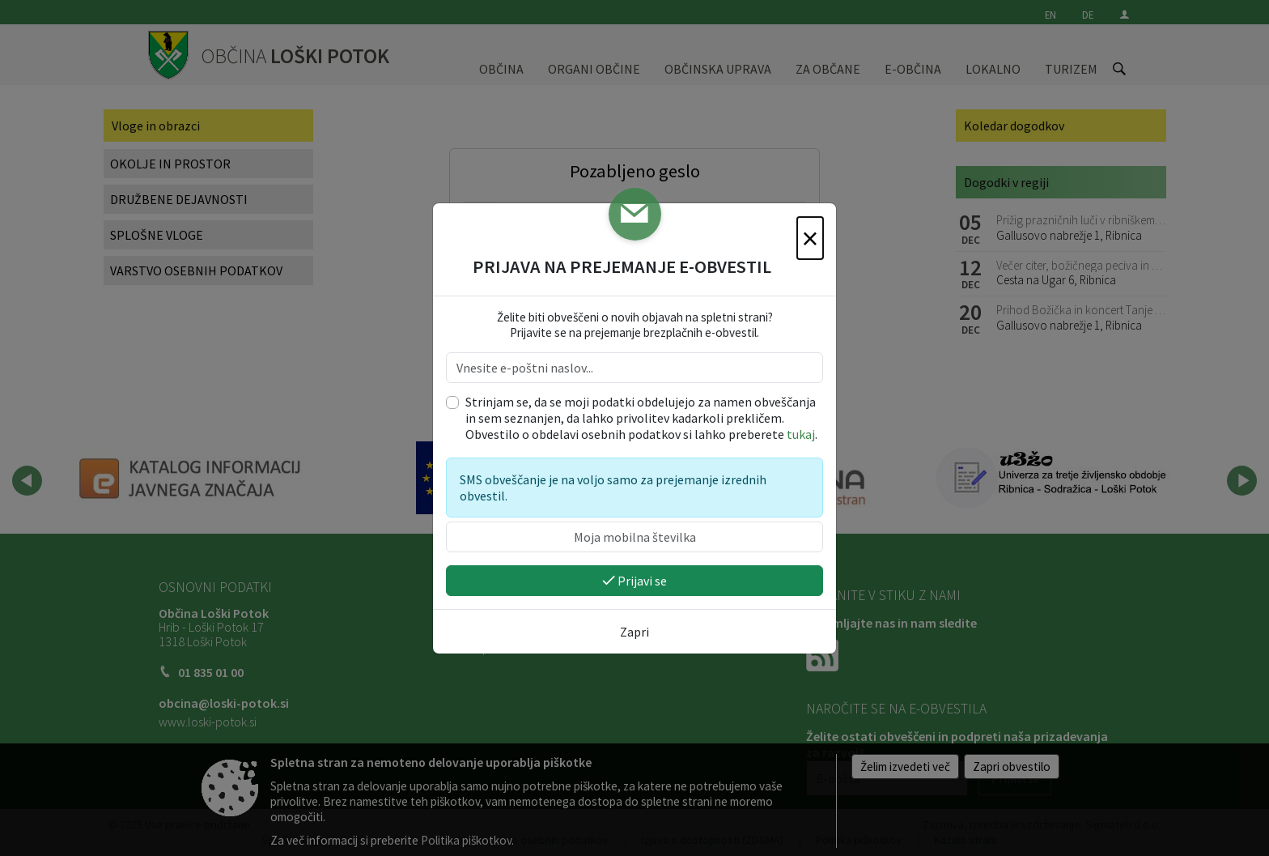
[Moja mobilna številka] (634, 537)
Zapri (634, 632)
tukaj (801, 434)
